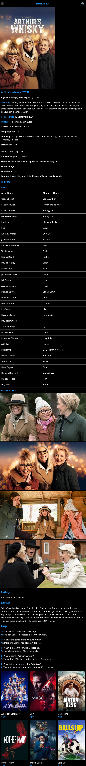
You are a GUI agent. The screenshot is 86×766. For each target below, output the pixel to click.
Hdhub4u (42, 3)
